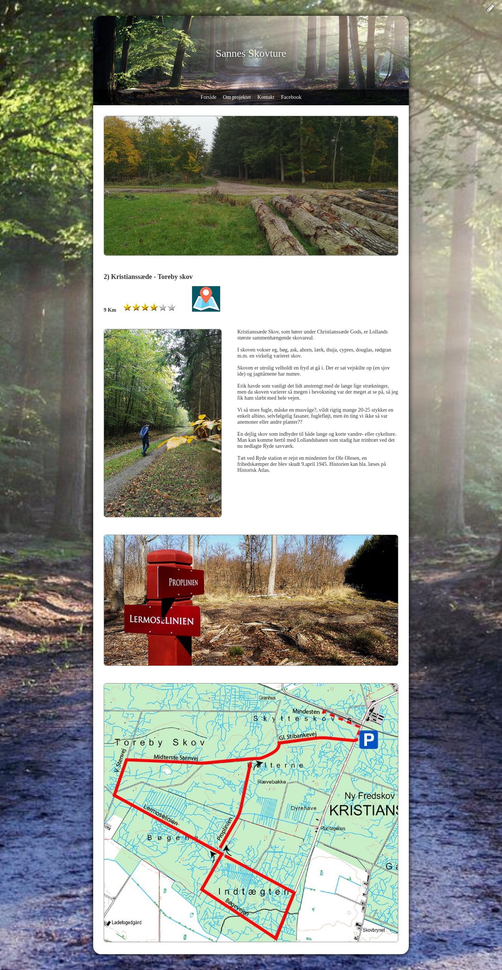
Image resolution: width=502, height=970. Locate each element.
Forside (208, 97)
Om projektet (237, 97)
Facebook (291, 97)
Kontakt (265, 97)
